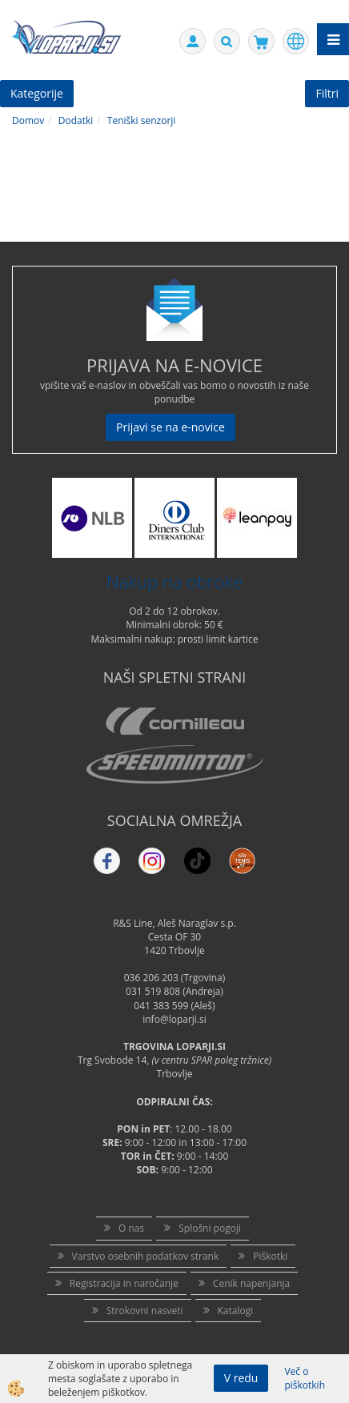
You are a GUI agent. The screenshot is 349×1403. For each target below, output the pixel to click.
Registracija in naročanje (124, 1283)
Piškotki (270, 1256)
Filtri (327, 93)
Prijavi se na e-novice (170, 427)
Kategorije (36, 93)
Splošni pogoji (210, 1228)
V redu (241, 1377)
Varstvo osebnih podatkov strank (145, 1256)
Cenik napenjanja (251, 1283)
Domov (28, 120)
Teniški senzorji (141, 120)
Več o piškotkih (304, 1378)
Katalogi (236, 1310)
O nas (131, 1228)
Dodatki (76, 120)
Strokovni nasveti (144, 1310)
